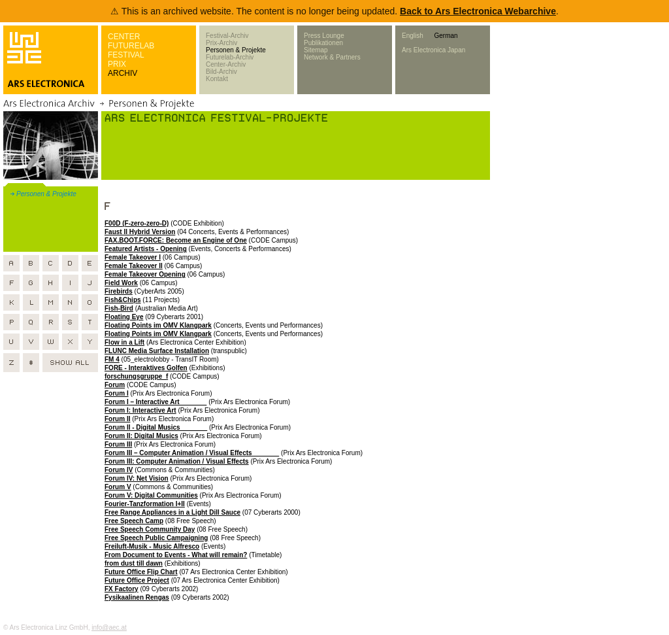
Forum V (118, 486)
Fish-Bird (119, 308)
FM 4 (112, 359)
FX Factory (122, 588)
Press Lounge (324, 35)
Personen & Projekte (236, 50)
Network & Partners (332, 57)
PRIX (117, 64)
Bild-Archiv (221, 71)
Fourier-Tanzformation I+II (145, 503)
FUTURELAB (131, 45)
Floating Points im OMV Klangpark (158, 325)
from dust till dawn (134, 563)
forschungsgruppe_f (136, 376)
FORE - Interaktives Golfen (146, 367)
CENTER (124, 36)
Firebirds (119, 291)
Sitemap (316, 50)
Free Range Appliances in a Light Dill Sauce (172, 512)
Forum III (118, 444)
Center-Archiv (226, 64)
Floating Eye (124, 316)
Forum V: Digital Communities (151, 495)
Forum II (117, 418)
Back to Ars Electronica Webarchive (478, 11)
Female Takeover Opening (145, 274)
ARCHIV (122, 73)
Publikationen (323, 42)
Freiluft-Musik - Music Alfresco (152, 546)
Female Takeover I (133, 257)
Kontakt (217, 78)
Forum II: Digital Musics (141, 435)
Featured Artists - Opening (146, 248)
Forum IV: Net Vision (137, 478)
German (445, 35)
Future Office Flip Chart (141, 571)
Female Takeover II (134, 265)
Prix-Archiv (221, 42)
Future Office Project (137, 580)
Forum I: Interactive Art (140, 410)
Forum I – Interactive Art (155, 401)
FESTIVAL (126, 55)
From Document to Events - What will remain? (176, 554)
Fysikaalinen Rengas (137, 597)
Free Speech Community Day (150, 529)
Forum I (117, 393)
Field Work (121, 282)
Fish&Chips (123, 299)
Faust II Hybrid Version (140, 231)
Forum (115, 384)
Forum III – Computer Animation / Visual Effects (192, 452)
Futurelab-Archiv (229, 57)
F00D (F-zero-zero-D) (137, 223)
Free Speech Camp (134, 520)
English (412, 35)
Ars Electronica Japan (433, 50)
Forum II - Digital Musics (156, 427)
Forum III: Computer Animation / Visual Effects (177, 461)
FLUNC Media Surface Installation (157, 350)
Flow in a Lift (124, 342)
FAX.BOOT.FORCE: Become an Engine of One (176, 240)
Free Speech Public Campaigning (156, 537)
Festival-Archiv (227, 35)
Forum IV (119, 469)
